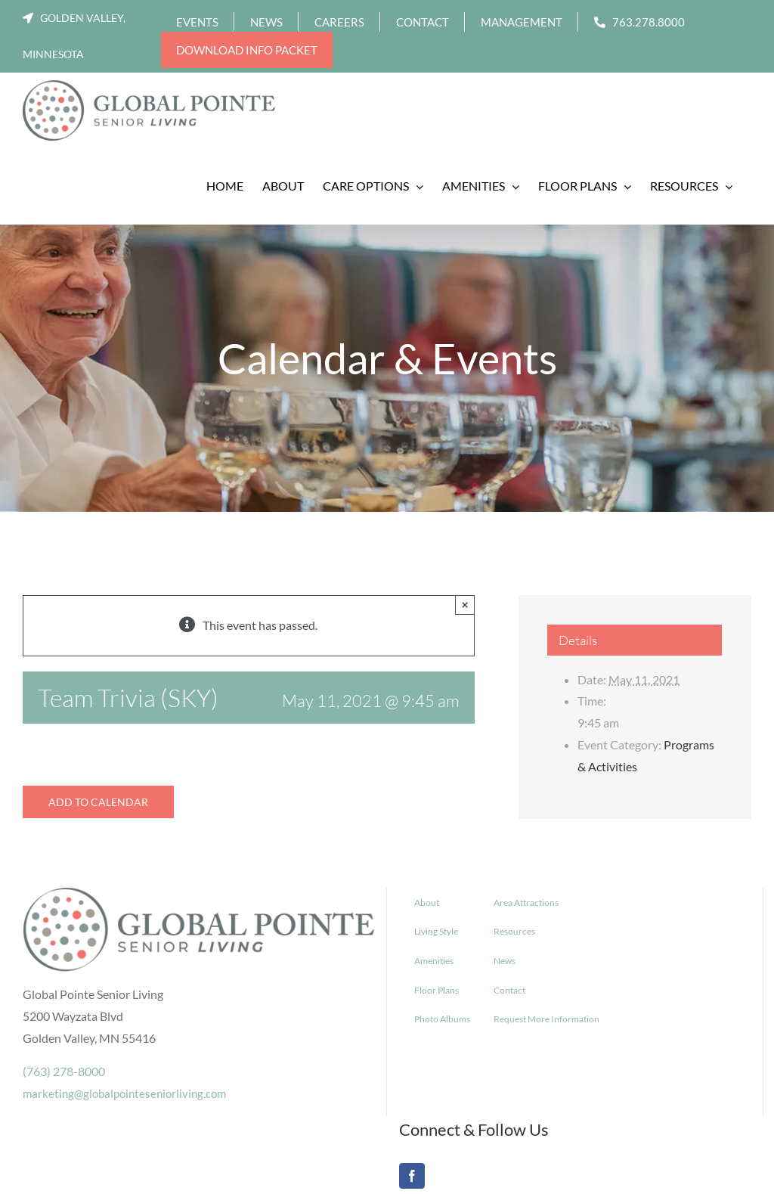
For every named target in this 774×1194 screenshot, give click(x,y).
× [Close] (465, 604)
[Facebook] (412, 1176)
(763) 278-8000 (64, 1071)
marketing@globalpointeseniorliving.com (124, 1093)
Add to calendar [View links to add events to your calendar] (98, 801)
